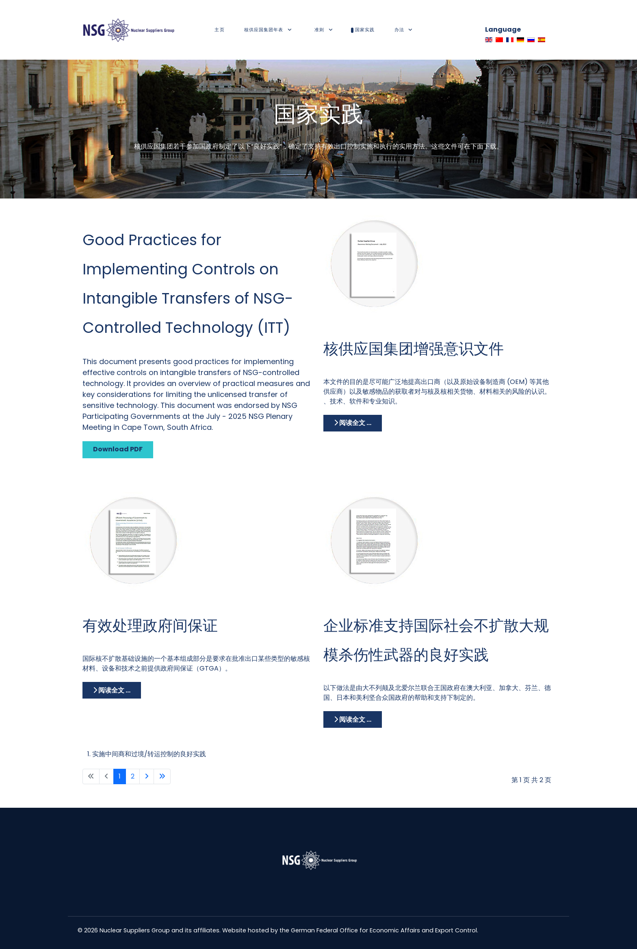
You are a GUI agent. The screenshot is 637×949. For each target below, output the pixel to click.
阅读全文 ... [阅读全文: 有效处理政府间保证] (111, 690)
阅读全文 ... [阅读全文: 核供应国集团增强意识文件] (352, 422)
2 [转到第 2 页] (132, 776)
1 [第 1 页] (120, 776)
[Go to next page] (146, 776)
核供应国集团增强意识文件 (413, 348)
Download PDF (118, 449)
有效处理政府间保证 (150, 625)
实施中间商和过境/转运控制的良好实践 (149, 754)
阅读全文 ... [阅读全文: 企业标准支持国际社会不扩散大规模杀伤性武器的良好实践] (352, 719)
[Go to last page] (162, 776)
